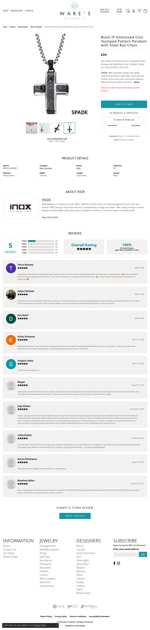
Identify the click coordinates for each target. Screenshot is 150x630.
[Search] (128, 10)
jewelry (12, 27)
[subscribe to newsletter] (143, 554)
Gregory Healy (25, 360)
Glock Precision (85, 553)
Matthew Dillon (26, 480)
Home (5, 27)
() (56, 241)
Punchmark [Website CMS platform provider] (80, 626)
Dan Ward (23, 315)
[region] (50, 77)
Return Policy (46, 616)
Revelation (82, 564)
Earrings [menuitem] (45, 557)
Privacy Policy (61, 616)
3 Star (24, 247)
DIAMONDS (16, 10)
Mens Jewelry (23, 27)
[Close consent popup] (56, 625)
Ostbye (80, 586)
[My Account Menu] (133, 10)
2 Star (24, 249)
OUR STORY (119, 10)
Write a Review (75, 515)
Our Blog (8, 553)
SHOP (6, 10)
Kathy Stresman (26, 336)
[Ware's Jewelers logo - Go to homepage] (75, 11)
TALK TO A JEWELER (105, 10)
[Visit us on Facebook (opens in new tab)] (114, 563)
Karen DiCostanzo (27, 459)
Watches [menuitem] (45, 582)
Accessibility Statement (99, 616)
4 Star (24, 244)
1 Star (24, 252)
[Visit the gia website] (58, 606)
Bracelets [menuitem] (45, 567)
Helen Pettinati (26, 291)
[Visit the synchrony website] (89, 606)
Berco (80, 546)
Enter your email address (126, 549)
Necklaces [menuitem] (46, 560)
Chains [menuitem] (44, 575)
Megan (21, 382)
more (137, 82)
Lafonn (80, 578)
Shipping (112, 125)
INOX (78, 168)
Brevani (81, 571)
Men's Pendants (36, 27)
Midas (80, 582)
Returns (136, 125)
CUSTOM (29, 10)
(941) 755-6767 (57, 141)
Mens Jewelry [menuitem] (48, 578)
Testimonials (10, 557)
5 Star (24, 241)
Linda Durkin (25, 435)
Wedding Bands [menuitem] (49, 549)
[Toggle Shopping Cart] (145, 10)
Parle (79, 589)
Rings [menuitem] (43, 553)
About (6, 546)
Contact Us (9, 549)
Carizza (80, 549)
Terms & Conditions (78, 616)
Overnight (82, 560)
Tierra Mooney (25, 264)
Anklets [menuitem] (44, 571)
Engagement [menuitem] (48, 546)
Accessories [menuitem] (47, 586)
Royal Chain (83, 593)
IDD (78, 557)
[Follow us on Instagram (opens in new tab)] (118, 563)
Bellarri (80, 567)
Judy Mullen (24, 406)
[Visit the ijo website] (72, 606)
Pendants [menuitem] (45, 564)
